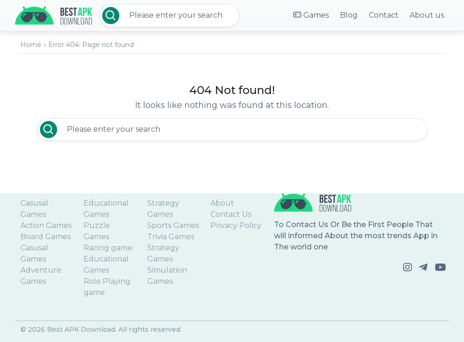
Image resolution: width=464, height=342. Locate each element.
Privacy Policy (235, 225)
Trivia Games (170, 236)
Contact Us (230, 214)
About (222, 203)
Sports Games (173, 225)
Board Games (45, 236)
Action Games (46, 225)
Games (311, 15)
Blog (349, 15)
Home (30, 44)
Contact (384, 15)
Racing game (108, 247)
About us (427, 15)
